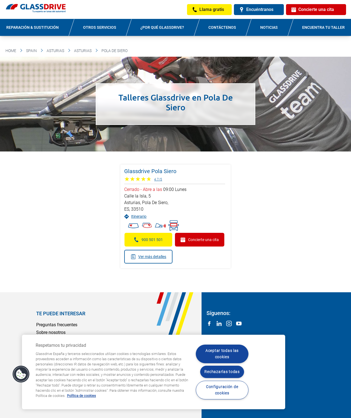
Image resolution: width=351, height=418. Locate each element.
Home (10, 50)
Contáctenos (222, 27)
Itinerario (135, 216)
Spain (31, 50)
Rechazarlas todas (221, 372)
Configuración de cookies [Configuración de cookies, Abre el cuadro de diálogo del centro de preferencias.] (222, 390)
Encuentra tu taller (323, 27)
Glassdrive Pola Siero (150, 171)
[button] (21, 374)
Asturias (55, 50)
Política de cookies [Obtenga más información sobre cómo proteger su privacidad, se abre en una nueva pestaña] (81, 396)
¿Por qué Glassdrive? (162, 27)
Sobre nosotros (51, 332)
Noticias (269, 27)
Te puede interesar (60, 313)
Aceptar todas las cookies (222, 353)
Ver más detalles (148, 256)
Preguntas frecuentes (56, 324)
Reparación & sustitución (32, 27)
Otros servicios (99, 27)
